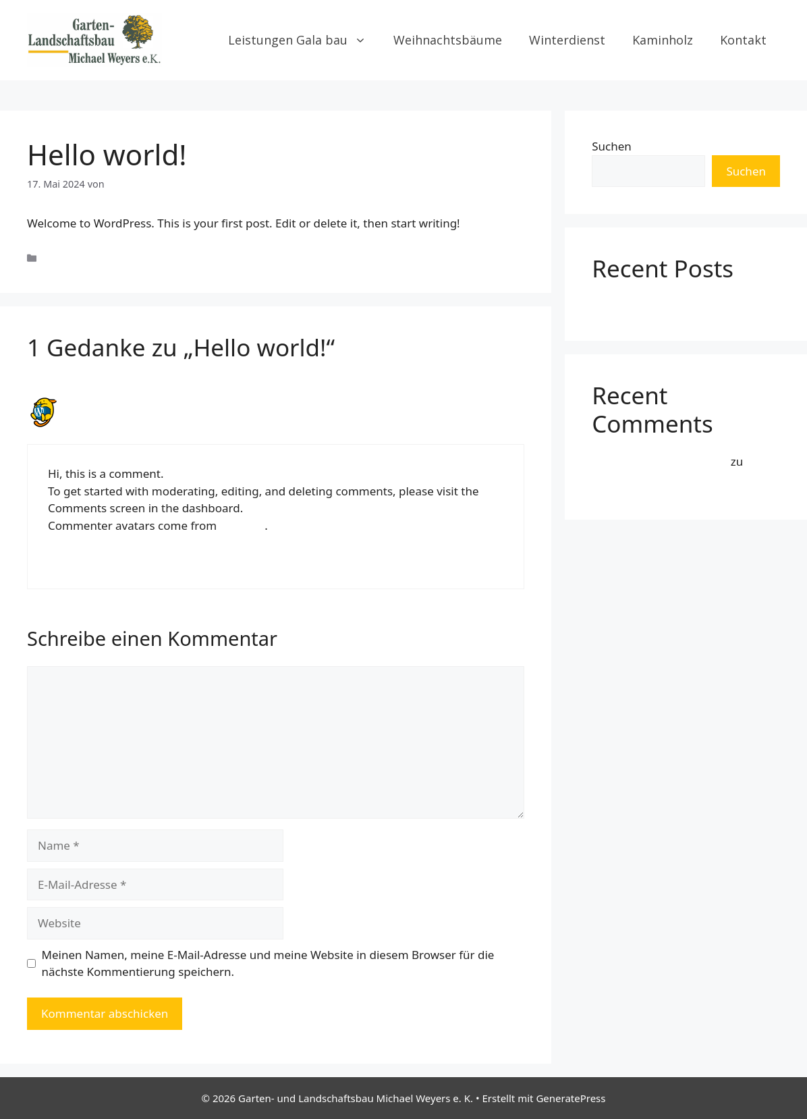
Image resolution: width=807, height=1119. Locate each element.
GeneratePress (570, 1098)
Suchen (612, 146)
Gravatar (242, 525)
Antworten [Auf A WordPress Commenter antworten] (72, 560)
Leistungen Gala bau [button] (304, 40)
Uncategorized (76, 258)
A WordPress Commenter (138, 404)
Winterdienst (567, 40)
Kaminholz (662, 40)
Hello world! (624, 304)
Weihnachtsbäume (447, 40)
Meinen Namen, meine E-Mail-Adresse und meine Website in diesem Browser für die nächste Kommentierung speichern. (268, 963)
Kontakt (743, 40)
